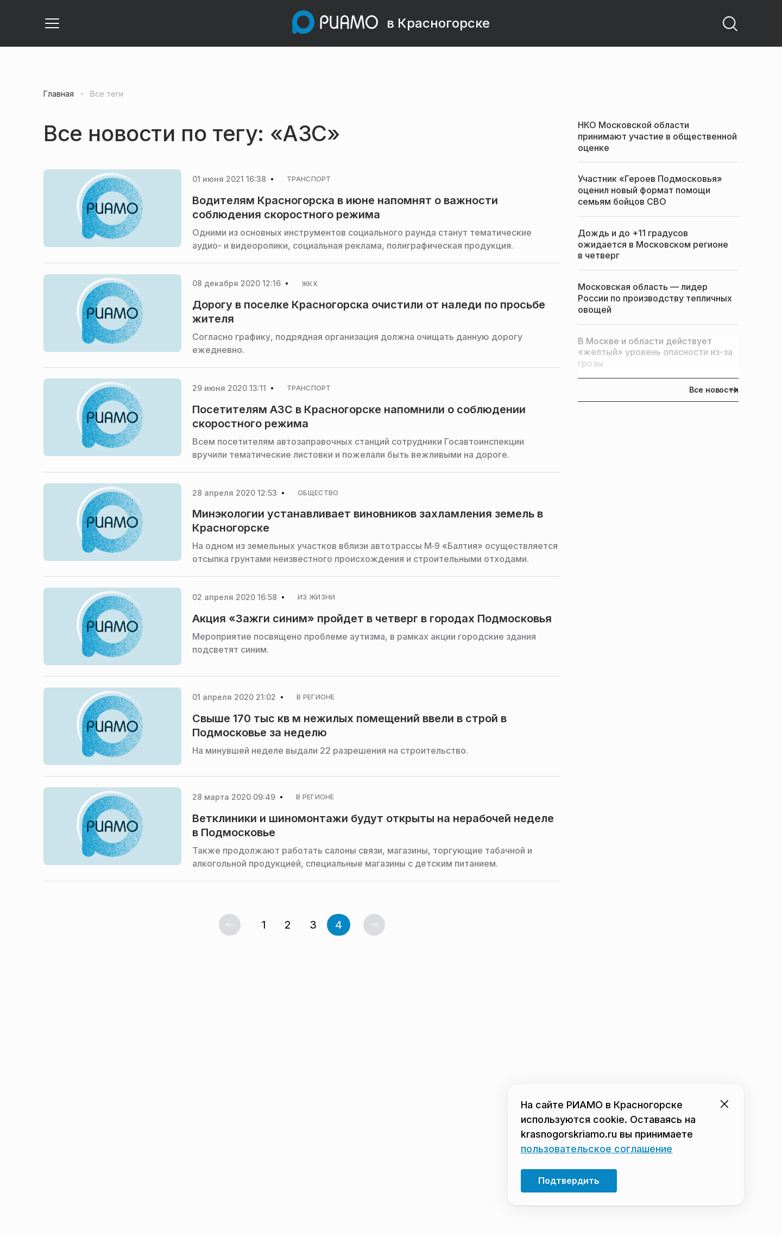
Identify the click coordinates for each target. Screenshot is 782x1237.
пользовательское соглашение (596, 1148)
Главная (58, 94)
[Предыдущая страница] (230, 925)
